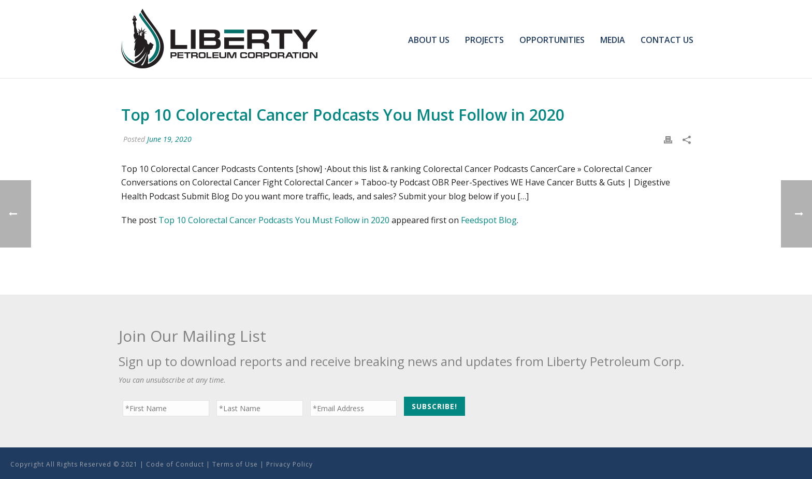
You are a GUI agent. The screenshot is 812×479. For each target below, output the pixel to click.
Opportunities (552, 40)
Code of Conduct (175, 464)
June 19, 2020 (169, 139)
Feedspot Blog (489, 220)
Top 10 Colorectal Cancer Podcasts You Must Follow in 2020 (273, 220)
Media (612, 40)
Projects (484, 40)
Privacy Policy (289, 464)
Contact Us (667, 40)
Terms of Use (235, 464)
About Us (429, 40)
